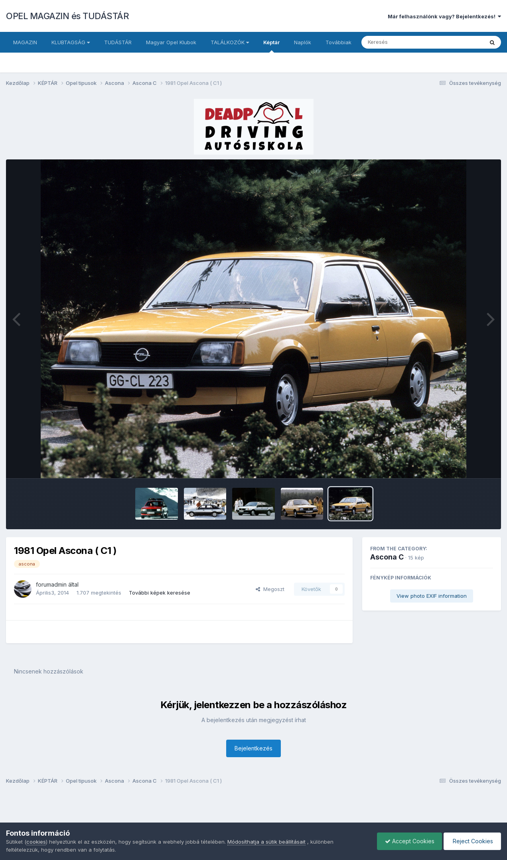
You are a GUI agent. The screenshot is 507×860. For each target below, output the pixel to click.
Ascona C (387, 557)
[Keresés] (400, 42)
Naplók (302, 42)
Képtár (271, 46)
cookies (36, 841)
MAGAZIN (25, 42)
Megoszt (270, 589)
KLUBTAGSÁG (70, 42)
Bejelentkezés (253, 748)
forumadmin (51, 584)
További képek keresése (159, 592)
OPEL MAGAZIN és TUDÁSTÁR (67, 16)
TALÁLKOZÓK (230, 42)
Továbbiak (338, 42)
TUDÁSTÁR (118, 42)
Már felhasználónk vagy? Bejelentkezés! (444, 16)
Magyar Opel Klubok (171, 42)
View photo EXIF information (432, 596)
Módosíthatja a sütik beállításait (266, 841)
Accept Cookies (407, 841)
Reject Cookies (472, 841)
